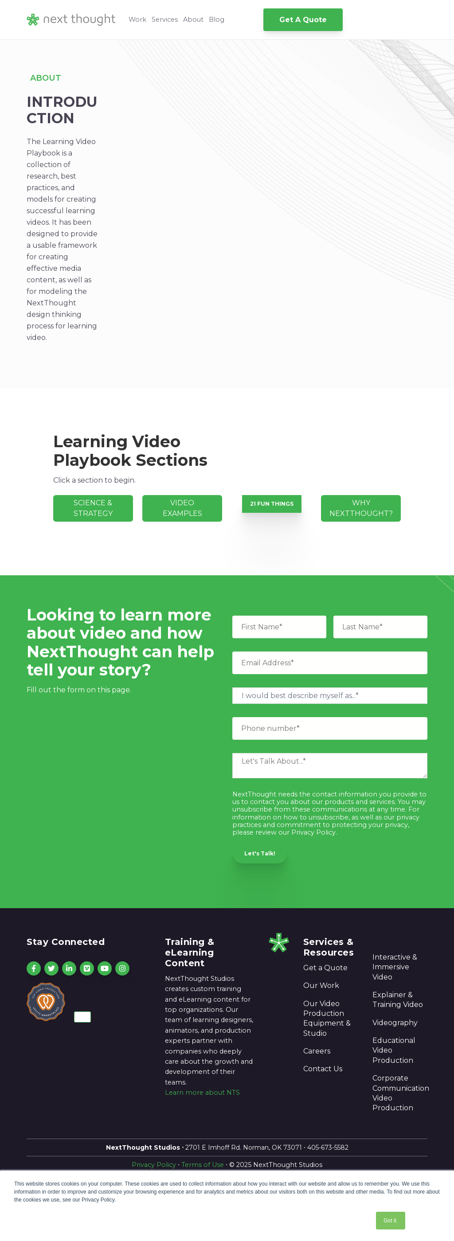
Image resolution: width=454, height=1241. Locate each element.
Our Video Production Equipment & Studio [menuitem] (327, 1018)
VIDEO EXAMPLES (182, 508)
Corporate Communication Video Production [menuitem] (399, 1093)
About (193, 19)
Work (137, 19)
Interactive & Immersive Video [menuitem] (394, 967)
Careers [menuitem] (316, 1051)
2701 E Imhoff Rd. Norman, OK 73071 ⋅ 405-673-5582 (227, 1147)
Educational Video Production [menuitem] (393, 1050)
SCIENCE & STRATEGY (93, 508)
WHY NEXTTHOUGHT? (361, 508)
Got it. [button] (391, 1221)
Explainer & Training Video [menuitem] (397, 1000)
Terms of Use (202, 1165)
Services (165, 19)
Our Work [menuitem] (321, 985)
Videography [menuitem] (395, 1023)
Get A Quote (303, 20)
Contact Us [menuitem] (322, 1069)
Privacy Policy (154, 1165)
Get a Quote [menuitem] (325, 968)
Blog (216, 19)
